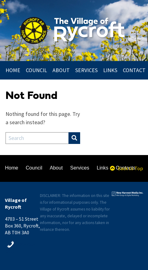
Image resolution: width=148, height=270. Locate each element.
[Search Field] (37, 138)
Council (36, 70)
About (61, 70)
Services (86, 70)
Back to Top (126, 168)
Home (13, 70)
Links (110, 70)
